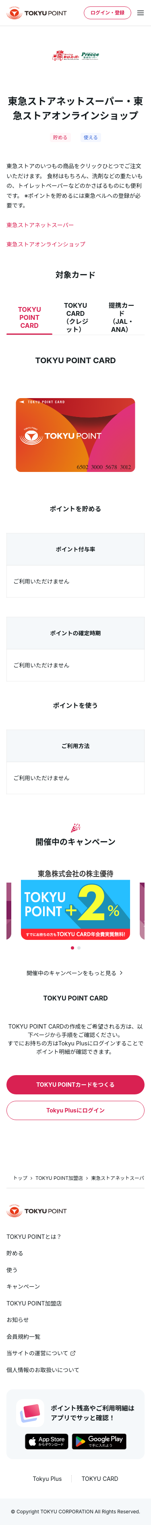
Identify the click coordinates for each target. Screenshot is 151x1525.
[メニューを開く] (141, 13)
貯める (14, 1253)
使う (12, 1270)
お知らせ (17, 1319)
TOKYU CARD (99, 1478)
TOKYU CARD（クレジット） (75, 317)
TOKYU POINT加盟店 (59, 1178)
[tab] (72, 948)
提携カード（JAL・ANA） (121, 317)
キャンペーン (23, 1286)
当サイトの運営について (37, 1353)
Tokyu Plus (47, 1478)
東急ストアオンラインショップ (45, 244)
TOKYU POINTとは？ (34, 1236)
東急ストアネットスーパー (40, 225)
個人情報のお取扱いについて (43, 1369)
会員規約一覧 (23, 1336)
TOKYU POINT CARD (29, 317)
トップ (20, 1178)
